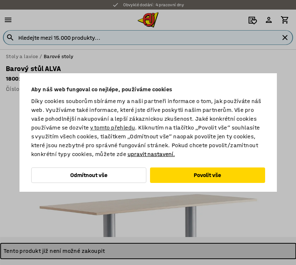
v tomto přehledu (112, 127)
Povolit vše (207, 175)
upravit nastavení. (151, 154)
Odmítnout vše (88, 175)
